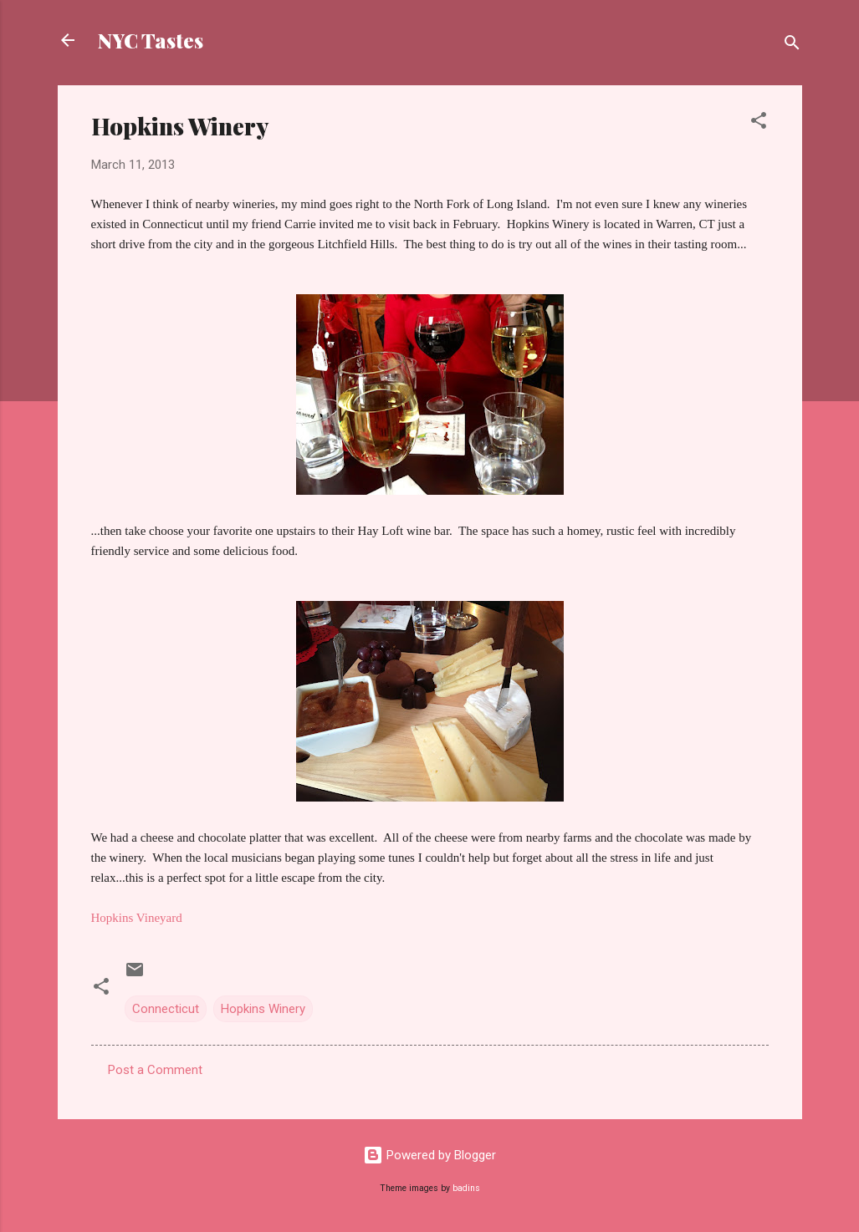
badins (466, 1188)
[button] (759, 123)
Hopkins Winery (263, 1008)
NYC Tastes (150, 40)
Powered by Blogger (429, 1155)
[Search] (792, 45)
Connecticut (165, 1008)
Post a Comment (155, 1069)
